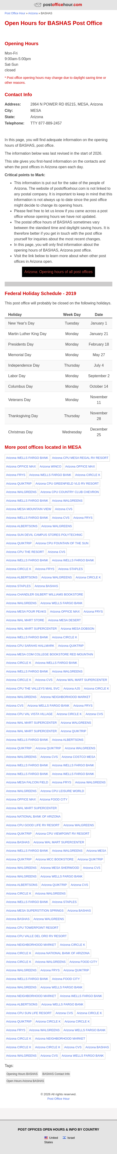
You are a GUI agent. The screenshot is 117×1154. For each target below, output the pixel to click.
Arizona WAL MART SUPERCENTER (31, 628)
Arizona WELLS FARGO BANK (27, 458)
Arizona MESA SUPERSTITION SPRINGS (35, 910)
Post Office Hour (15, 13)
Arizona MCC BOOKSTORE (55, 859)
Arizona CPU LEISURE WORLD (62, 791)
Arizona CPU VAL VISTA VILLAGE (29, 714)
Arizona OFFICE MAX (21, 466)
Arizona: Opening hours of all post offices (58, 272)
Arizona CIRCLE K (87, 475)
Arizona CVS (63, 509)
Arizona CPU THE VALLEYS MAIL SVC (33, 688)
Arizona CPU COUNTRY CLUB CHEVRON (69, 492)
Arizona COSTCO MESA (78, 757)
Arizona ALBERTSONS (21, 526)
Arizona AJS (71, 688)
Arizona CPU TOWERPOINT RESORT (32, 927)
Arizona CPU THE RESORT (25, 552)
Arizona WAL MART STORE (25, 620)
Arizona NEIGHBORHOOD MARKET (65, 697)
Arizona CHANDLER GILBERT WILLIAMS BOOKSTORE (44, 594)
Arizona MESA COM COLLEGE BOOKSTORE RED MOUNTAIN (49, 654)
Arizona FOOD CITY (53, 799)
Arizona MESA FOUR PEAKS (26, 611)
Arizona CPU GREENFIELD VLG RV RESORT (67, 483)
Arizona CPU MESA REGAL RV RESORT (80, 458)
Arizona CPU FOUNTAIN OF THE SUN (62, 543)
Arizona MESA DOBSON (77, 628)
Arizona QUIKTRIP (19, 483)
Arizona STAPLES (70, 569)
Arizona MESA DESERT (64, 620)
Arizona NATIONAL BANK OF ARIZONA (33, 816)
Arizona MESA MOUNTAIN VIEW (28, 509)
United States (51, 1140)
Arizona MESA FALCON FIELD (27, 782)
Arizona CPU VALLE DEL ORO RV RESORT (36, 936)
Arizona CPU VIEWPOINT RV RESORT (62, 833)
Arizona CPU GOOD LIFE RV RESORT (33, 825)
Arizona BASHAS (46, 586)
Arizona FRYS (15, 475)
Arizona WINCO (50, 466)
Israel (68, 1138)
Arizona (33, 13)
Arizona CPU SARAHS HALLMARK (30, 645)
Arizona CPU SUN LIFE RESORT (29, 1013)
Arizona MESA (96, 850)
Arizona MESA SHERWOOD (59, 867)
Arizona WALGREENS (21, 492)
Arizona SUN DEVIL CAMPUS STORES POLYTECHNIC (44, 535)
